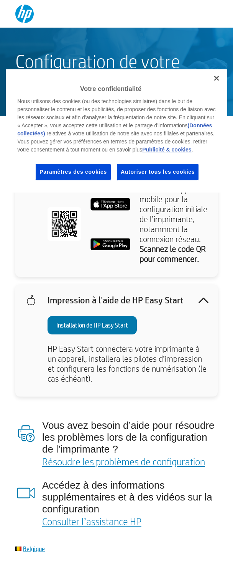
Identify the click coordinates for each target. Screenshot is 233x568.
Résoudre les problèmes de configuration (123, 461)
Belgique (34, 548)
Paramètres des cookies (73, 172)
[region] (116, 131)
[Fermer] (216, 78)
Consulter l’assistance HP (91, 521)
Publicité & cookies (166, 150)
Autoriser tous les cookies (158, 172)
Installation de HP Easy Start (92, 325)
